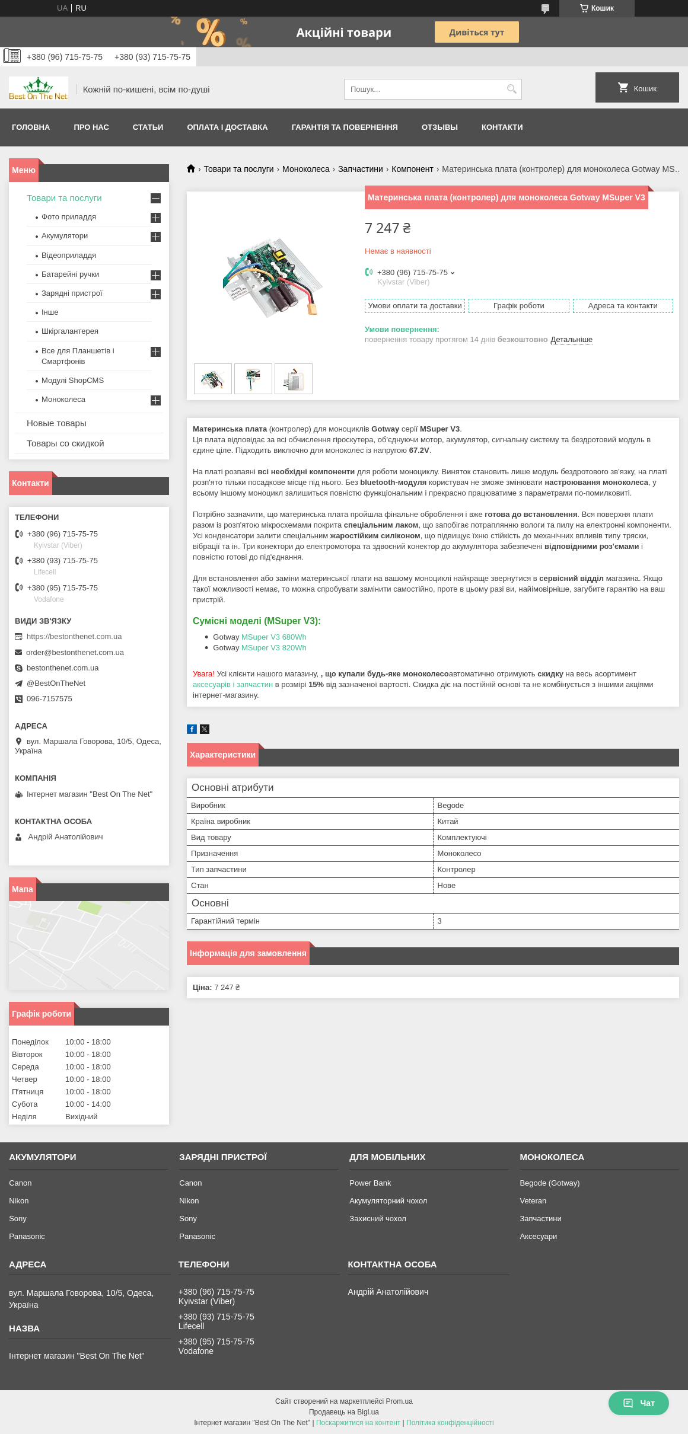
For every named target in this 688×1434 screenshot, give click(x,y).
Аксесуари (538, 1236)
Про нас (91, 127)
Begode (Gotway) (549, 1183)
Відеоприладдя (69, 255)
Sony (18, 1218)
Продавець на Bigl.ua (344, 1412)
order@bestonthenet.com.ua (75, 652)
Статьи (148, 127)
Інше (50, 312)
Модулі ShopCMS (73, 380)
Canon (20, 1183)
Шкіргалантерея (70, 331)
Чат (639, 1403)
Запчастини (360, 169)
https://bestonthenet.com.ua (74, 636)
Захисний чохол (377, 1218)
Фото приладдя (69, 216)
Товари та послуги (238, 169)
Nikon (18, 1200)
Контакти (502, 127)
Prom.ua (399, 1401)
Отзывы (440, 127)
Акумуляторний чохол (388, 1200)
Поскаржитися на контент (358, 1423)
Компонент (412, 169)
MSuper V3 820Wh (274, 647)
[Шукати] (511, 89)
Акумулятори (65, 235)
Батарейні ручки (70, 274)
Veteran (533, 1200)
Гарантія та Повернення (345, 127)
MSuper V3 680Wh (274, 637)
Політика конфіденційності (450, 1423)
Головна (31, 127)
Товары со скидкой (65, 443)
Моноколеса (306, 169)
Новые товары (57, 423)
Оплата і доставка (227, 127)
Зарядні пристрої (72, 293)
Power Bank (370, 1183)
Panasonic (27, 1236)
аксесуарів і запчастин (233, 684)
